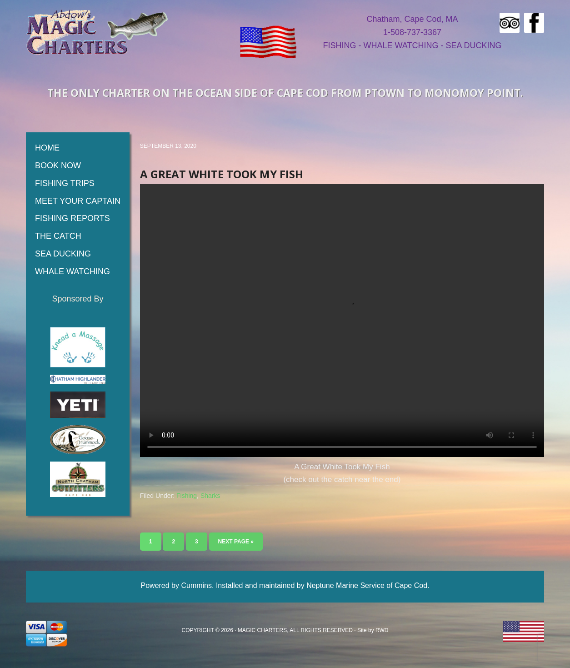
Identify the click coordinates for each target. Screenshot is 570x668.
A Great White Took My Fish (221, 173)
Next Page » (236, 541)
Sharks (210, 495)
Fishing (186, 495)
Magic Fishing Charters (97, 32)
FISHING (339, 45)
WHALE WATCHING (400, 45)
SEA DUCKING (473, 45)
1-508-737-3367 (412, 32)
